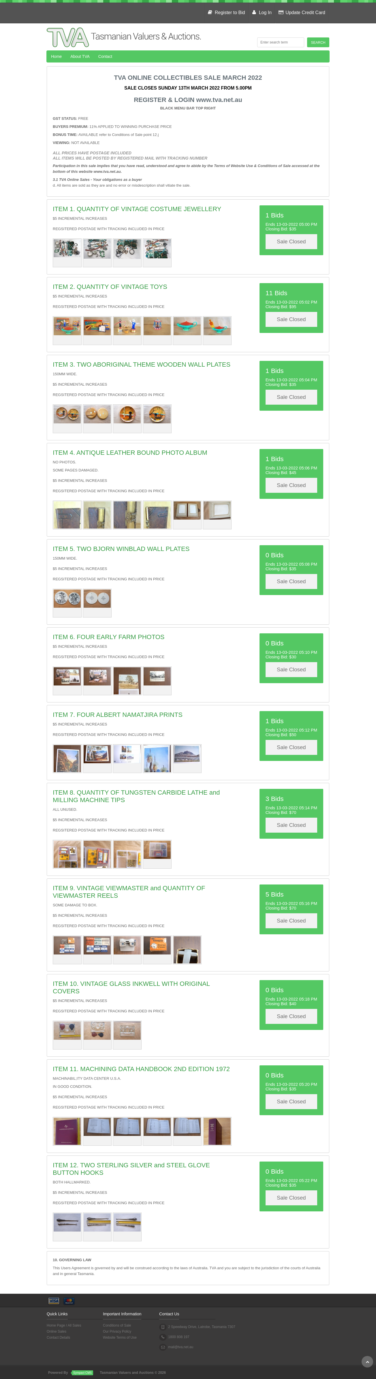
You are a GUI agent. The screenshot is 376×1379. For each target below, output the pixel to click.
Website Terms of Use (120, 1338)
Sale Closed (291, 241)
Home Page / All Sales (64, 1325)
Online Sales (56, 1331)
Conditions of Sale (117, 1325)
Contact (105, 56)
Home (56, 56)
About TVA (79, 56)
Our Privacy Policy (117, 1331)
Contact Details (58, 1338)
